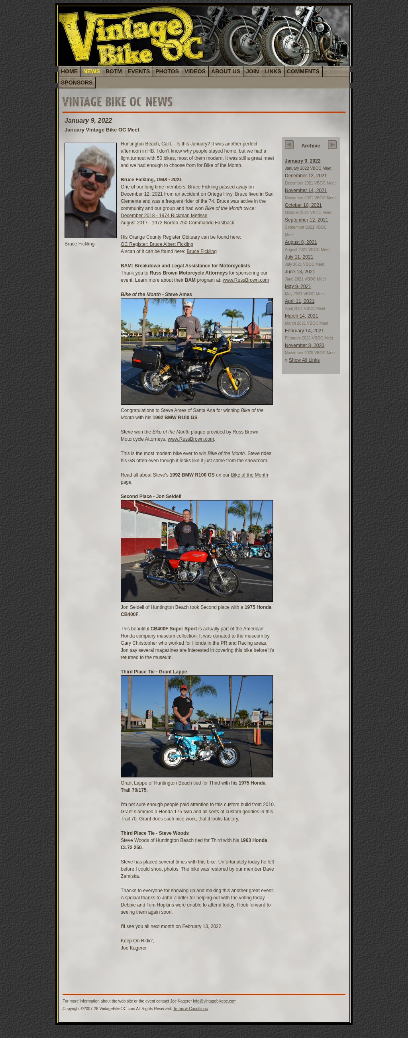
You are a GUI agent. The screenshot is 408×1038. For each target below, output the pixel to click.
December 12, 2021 (306, 176)
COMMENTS (303, 71)
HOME (69, 71)
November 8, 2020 (304, 345)
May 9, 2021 (298, 286)
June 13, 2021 (300, 272)
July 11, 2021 (299, 257)
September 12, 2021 (306, 220)
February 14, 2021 (304, 331)
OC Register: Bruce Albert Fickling (157, 244)
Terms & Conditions (190, 1009)
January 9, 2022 (302, 161)
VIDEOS (195, 71)
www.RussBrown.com (246, 280)
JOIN (252, 71)
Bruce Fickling (201, 251)
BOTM (114, 71)
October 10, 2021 (303, 205)
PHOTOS (167, 71)
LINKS (273, 71)
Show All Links (304, 360)
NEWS (91, 71)
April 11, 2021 (299, 301)
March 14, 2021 (301, 316)
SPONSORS (76, 82)
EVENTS (139, 71)
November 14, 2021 (306, 190)
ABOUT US (225, 71)
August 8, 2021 (301, 242)
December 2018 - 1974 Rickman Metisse (164, 215)
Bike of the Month (249, 475)
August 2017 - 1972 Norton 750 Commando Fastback (177, 223)
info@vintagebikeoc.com (214, 1001)
